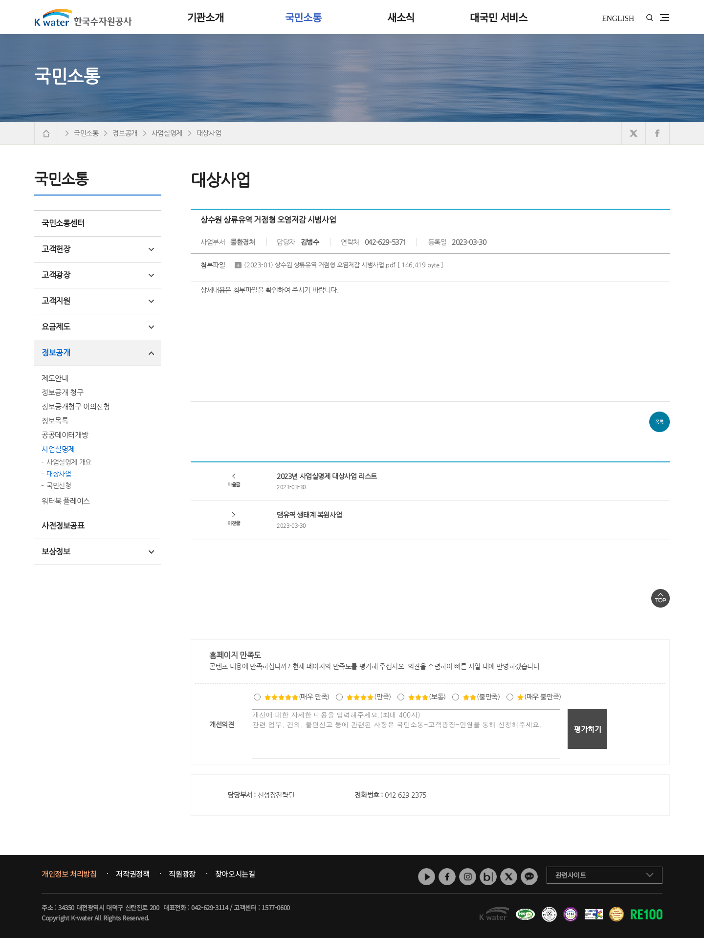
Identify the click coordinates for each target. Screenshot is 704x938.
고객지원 (98, 300)
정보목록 (55, 420)
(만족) (368, 696)
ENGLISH (618, 18)
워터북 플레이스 (66, 501)
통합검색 (649, 17)
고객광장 (98, 275)
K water (83, 17)
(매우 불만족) (539, 696)
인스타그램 (467, 876)
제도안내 (55, 378)
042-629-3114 (209, 907)
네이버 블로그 (488, 876)
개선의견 (221, 724)
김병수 (310, 242)
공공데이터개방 (65, 435)
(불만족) (481, 696)
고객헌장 (98, 249)
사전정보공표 (63, 525)
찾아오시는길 (235, 874)
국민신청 (58, 485)
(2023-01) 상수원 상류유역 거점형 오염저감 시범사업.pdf (343, 265)
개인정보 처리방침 (69, 874)
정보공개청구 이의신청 (76, 406)
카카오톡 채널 (529, 876)
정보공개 (98, 352)
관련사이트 (570, 875)
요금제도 (98, 326)
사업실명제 (58, 449)
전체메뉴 (665, 17)
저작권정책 (132, 874)
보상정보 (98, 551)
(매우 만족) (297, 696)
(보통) (426, 696)
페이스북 (447, 876)
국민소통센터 (63, 223)
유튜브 (426, 876)
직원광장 (182, 874)
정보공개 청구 (62, 392)
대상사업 (58, 474)
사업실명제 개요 (68, 462)
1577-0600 (275, 907)
